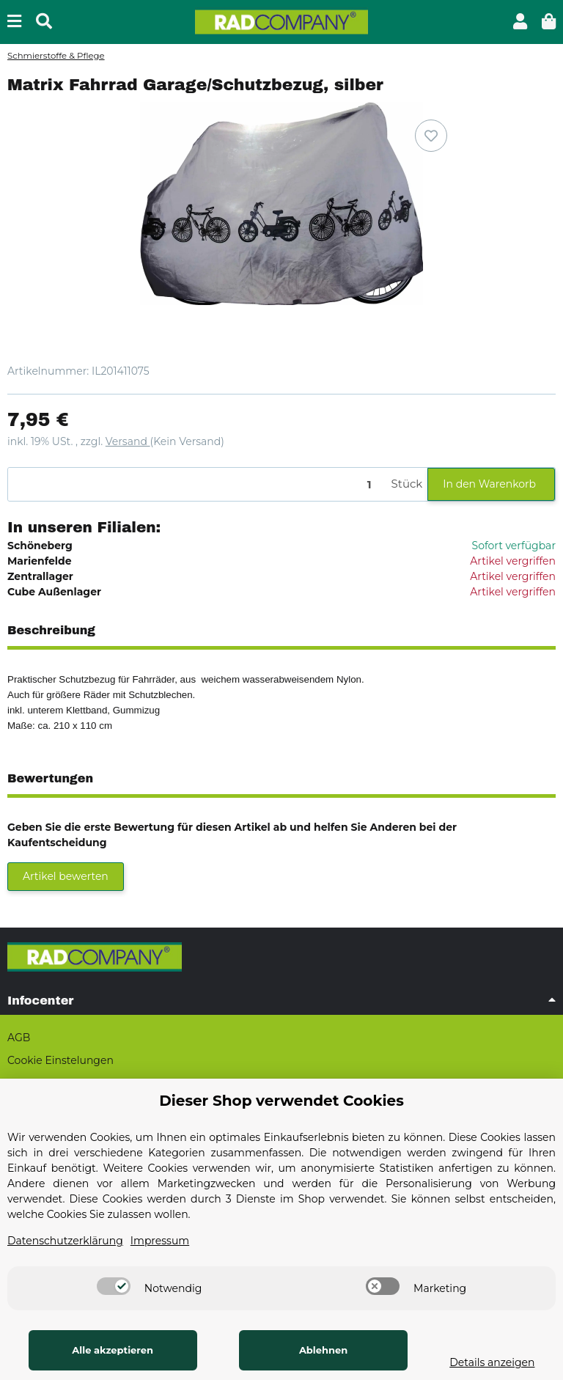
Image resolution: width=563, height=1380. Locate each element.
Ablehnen (312, 1350)
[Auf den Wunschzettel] (431, 136)
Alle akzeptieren (109, 1350)
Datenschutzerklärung (65, 1240)
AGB (18, 1037)
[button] (520, 22)
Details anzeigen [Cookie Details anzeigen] (484, 1362)
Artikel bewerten (65, 876)
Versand (128, 441)
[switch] (113, 1286)
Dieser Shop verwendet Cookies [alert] (281, 1100)
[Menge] (197, 484)
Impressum (159, 1240)
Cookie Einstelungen (60, 1060)
